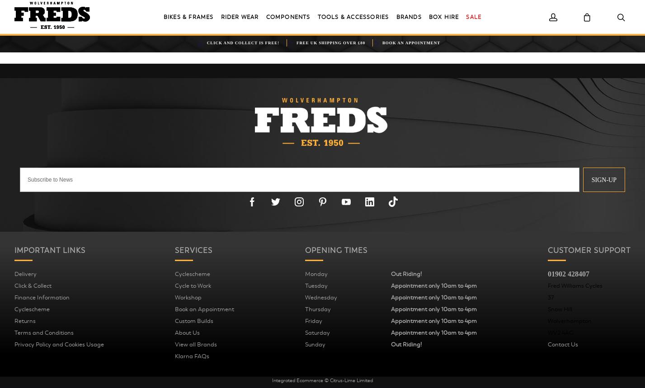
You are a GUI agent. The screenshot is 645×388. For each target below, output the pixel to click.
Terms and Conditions (44, 333)
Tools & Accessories (353, 17)
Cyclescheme (32, 309)
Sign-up (604, 180)
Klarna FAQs (192, 356)
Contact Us (563, 344)
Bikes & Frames (189, 17)
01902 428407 (568, 274)
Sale (473, 17)
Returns (25, 321)
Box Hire (444, 17)
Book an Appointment (204, 309)
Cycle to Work (193, 286)
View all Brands (196, 344)
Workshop (188, 297)
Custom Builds (194, 321)
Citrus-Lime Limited (351, 380)
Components (288, 17)
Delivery (25, 274)
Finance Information (42, 297)
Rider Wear (240, 17)
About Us (187, 333)
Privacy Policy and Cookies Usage (59, 344)
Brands (409, 17)
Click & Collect (33, 286)
